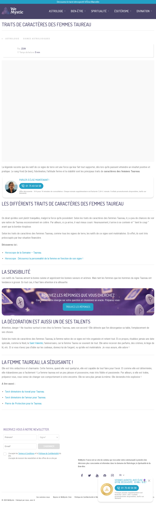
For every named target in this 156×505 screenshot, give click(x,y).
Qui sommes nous (43, 497)
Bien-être (77, 11)
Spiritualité (99, 11)
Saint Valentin (36, 343)
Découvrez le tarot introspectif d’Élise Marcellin (78, 2)
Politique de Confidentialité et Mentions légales (91, 497)
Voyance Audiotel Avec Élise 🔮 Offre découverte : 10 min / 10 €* (131, 481)
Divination (143, 11)
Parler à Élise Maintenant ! (34, 179)
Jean (23, 48)
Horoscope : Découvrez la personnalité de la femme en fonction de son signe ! (44, 258)
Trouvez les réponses (78, 306)
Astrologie (12, 39)
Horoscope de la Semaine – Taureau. (23, 252)
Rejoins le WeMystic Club (62, 497)
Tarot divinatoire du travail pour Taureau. (24, 391)
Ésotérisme (121, 11)
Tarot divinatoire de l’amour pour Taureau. (25, 397)
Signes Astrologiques (36, 39)
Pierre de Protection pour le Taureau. (23, 403)
